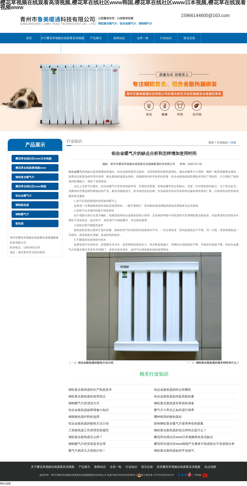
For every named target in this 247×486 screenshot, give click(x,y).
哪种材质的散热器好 (168, 416)
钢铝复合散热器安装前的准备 (174, 403)
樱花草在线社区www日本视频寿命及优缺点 (183, 437)
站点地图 (210, 466)
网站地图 (5, 483)
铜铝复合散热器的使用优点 (87, 396)
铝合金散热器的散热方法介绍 (95, 362)
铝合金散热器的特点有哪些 (172, 389)
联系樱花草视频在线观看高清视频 (39, 48)
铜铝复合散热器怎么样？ (85, 437)
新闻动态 (119, 38)
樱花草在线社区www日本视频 (33, 158)
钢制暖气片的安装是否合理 (87, 443)
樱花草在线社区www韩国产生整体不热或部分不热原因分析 (194, 443)
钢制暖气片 (22, 214)
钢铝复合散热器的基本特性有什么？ (217, 362)
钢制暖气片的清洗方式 (84, 403)
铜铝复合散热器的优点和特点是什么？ (180, 430)
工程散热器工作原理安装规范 (89, 430)
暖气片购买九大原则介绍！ (87, 450)
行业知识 (166, 38)
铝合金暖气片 (23, 195)
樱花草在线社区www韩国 (30, 186)
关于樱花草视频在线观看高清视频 (62, 38)
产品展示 (96, 38)
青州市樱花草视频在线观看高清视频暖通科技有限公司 (143, 163)
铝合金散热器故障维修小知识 (89, 410)
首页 (29, 38)
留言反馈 (189, 38)
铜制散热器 (22, 204)
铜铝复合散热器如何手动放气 (174, 450)
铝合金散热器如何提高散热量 (174, 396)
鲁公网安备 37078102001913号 (155, 475)
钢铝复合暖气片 (24, 177)
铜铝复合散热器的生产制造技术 (90, 389)
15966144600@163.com (205, 15)
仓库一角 (142, 38)
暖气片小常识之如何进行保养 (174, 410)
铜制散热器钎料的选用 (84, 416)
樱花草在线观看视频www (30, 167)
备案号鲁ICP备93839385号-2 (122, 475)
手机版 (197, 475)
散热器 (19, 223)
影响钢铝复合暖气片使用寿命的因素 (178, 423)
